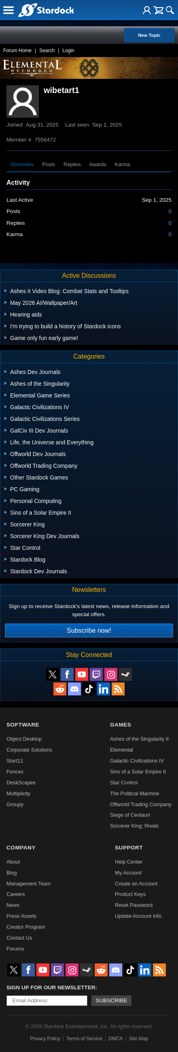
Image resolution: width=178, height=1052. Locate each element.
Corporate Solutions (29, 750)
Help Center (128, 862)
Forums (15, 949)
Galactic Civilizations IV (137, 761)
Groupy (14, 804)
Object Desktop (24, 739)
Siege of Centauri (130, 815)
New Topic (149, 35)
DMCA (115, 1038)
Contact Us (19, 938)
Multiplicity (18, 793)
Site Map (138, 1038)
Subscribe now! (89, 630)
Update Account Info (138, 916)
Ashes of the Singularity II (139, 739)
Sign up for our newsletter (50, 987)
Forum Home (17, 50)
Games (120, 725)
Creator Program (25, 927)
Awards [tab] (97, 164)
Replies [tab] (72, 164)
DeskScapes (21, 782)
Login (68, 50)
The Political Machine (134, 793)
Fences (14, 772)
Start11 (14, 761)
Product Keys (130, 894)
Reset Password (134, 905)
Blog (11, 873)
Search (47, 50)
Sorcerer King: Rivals (134, 826)
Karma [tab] (122, 164)
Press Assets (21, 916)
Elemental (121, 750)
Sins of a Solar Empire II (138, 772)
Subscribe (111, 1000)
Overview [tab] (22, 164)
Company (21, 848)
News (12, 905)
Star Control (124, 782)
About (13, 862)
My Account (128, 873)
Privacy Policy (45, 1038)
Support (129, 848)
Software (22, 725)
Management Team (28, 884)
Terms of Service (84, 1038)
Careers (15, 894)
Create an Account (136, 884)
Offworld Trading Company (141, 804)
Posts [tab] (48, 164)
